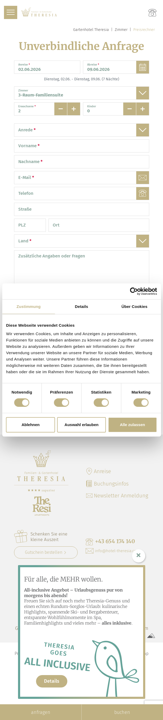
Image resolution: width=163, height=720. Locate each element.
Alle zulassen (132, 424)
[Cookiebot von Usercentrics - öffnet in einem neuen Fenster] (134, 291)
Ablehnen (30, 424)
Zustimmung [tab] (28, 306)
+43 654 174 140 (110, 541)
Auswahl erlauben (81, 424)
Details (51, 681)
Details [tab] (81, 306)
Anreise (98, 471)
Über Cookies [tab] (134, 306)
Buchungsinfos (107, 484)
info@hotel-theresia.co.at (113, 550)
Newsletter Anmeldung (117, 495)
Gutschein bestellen (43, 552)
